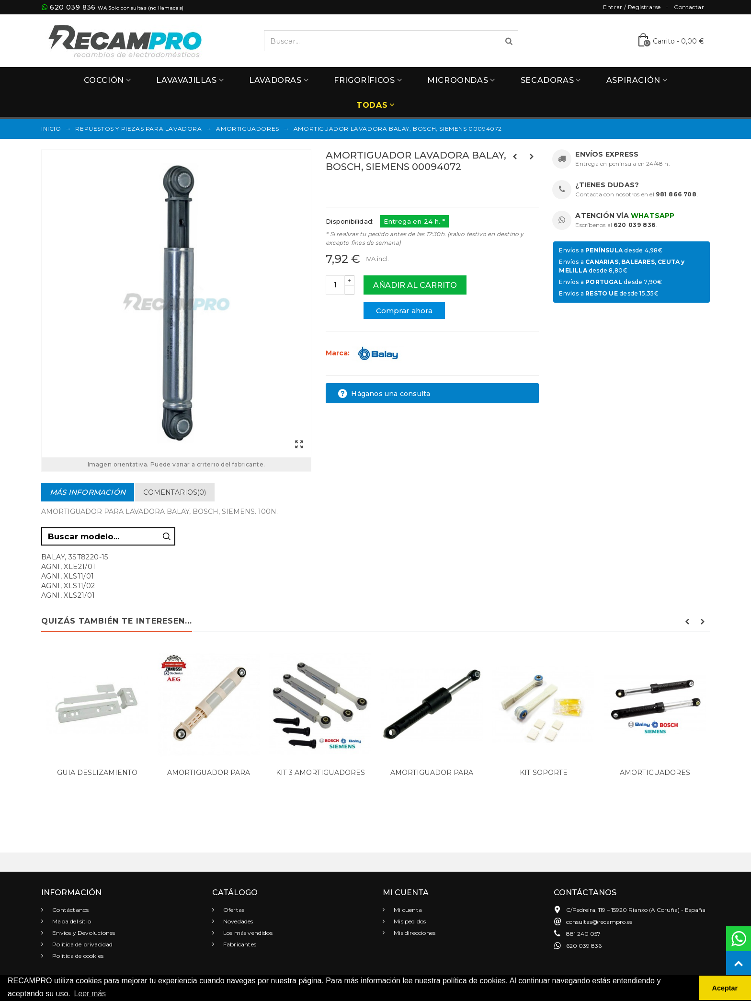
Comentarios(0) (174, 492)
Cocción (104, 80)
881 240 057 (583, 933)
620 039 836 (72, 7)
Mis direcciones (413, 932)
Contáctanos (70, 909)
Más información (87, 492)
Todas (371, 105)
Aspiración (633, 80)
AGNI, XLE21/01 (68, 566)
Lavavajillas (186, 80)
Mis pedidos (409, 921)
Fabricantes (239, 944)
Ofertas (233, 909)
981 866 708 (676, 194)
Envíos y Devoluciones (83, 932)
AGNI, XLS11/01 (67, 576)
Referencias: (347, 187)
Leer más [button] (90, 994)
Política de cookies (77, 955)
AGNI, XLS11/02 (68, 585)
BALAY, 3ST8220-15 (74, 557)
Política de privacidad (82, 944)
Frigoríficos (364, 80)
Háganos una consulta (384, 393)
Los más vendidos (247, 932)
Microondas (457, 80)
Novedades (237, 921)
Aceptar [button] (725, 988)
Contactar (689, 7)
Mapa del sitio (71, 921)
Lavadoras (275, 80)
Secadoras (547, 80)
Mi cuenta (407, 909)
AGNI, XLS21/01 (68, 595)
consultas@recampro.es (599, 921)
